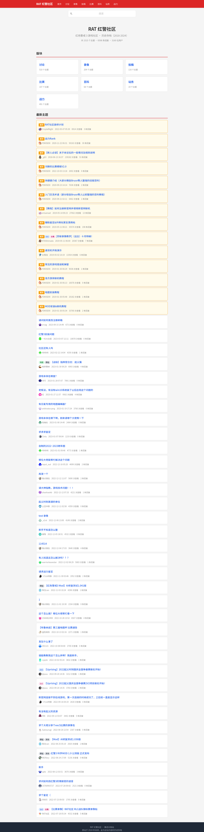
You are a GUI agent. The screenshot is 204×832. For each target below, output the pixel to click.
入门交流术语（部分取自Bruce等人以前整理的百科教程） (75, 194)
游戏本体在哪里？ (48, 376)
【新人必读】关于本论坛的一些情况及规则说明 (70, 152)
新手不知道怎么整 (48, 529)
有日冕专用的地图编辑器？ (53, 404)
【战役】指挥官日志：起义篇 (66, 362)
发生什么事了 (46, 641)
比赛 (92, 3)
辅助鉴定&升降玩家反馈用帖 (60, 222)
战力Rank (50, 138)
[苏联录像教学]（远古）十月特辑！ (75, 236)
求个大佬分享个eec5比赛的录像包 (57, 725)
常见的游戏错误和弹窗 (57, 264)
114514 (43, 543)
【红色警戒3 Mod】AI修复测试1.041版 (65, 585)
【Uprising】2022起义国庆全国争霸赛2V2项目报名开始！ (75, 683)
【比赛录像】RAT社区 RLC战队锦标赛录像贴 (73, 809)
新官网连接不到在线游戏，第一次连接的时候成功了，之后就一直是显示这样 (79, 697)
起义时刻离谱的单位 (49, 501)
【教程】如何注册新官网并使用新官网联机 (67, 208)
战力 (116, 3)
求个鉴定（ (45, 795)
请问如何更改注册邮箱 (50, 320)
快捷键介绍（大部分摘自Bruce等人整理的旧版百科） (73, 180)
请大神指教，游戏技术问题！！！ (56, 488)
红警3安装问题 (46, 334)
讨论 (67, 3)
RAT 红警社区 (44, 4)
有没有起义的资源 (48, 711)
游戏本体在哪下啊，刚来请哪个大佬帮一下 (61, 418)
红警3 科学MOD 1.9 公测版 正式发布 (70, 753)
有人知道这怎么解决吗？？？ (54, 557)
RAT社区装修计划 (54, 124)
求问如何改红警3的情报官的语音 (56, 781)
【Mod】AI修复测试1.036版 (66, 739)
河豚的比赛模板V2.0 (56, 166)
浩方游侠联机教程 (54, 278)
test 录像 (43, 515)
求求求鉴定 (45, 432)
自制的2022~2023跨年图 (52, 446)
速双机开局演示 (53, 250)
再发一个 (43, 473)
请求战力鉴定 (46, 571)
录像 (75, 3)
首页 (59, 3)
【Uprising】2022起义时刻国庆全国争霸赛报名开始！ (73, 669)
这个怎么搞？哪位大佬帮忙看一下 (56, 613)
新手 (41, 767)
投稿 (83, 3)
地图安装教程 (52, 292)
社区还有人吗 (46, 348)
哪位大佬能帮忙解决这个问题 (54, 459)
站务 (108, 3)
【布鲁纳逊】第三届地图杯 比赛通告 (58, 627)
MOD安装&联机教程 (55, 306)
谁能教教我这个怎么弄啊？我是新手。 (59, 655)
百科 (100, 3)
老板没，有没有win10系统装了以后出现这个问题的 (66, 390)
